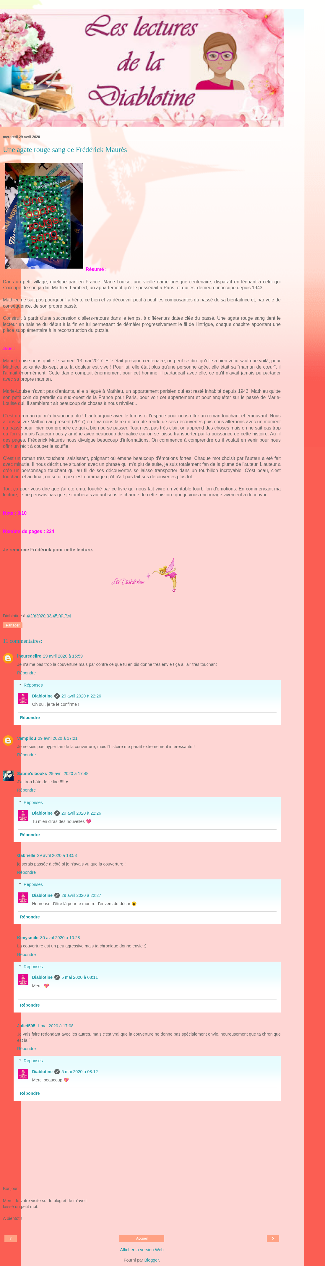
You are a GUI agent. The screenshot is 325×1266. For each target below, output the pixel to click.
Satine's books (32, 773)
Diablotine (42, 696)
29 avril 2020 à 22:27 (81, 895)
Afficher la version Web (141, 1249)
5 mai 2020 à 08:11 (79, 977)
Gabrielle (26, 855)
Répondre (26, 673)
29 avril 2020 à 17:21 (57, 738)
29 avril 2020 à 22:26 (81, 696)
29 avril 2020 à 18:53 (57, 855)
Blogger (151, 1260)
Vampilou (26, 738)
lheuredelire (29, 656)
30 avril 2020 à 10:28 (60, 937)
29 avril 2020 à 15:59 (63, 656)
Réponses (33, 685)
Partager (13, 625)
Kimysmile (27, 937)
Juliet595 (26, 1025)
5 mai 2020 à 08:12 (79, 1071)
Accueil (142, 1238)
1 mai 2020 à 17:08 (55, 1025)
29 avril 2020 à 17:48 (68, 773)
